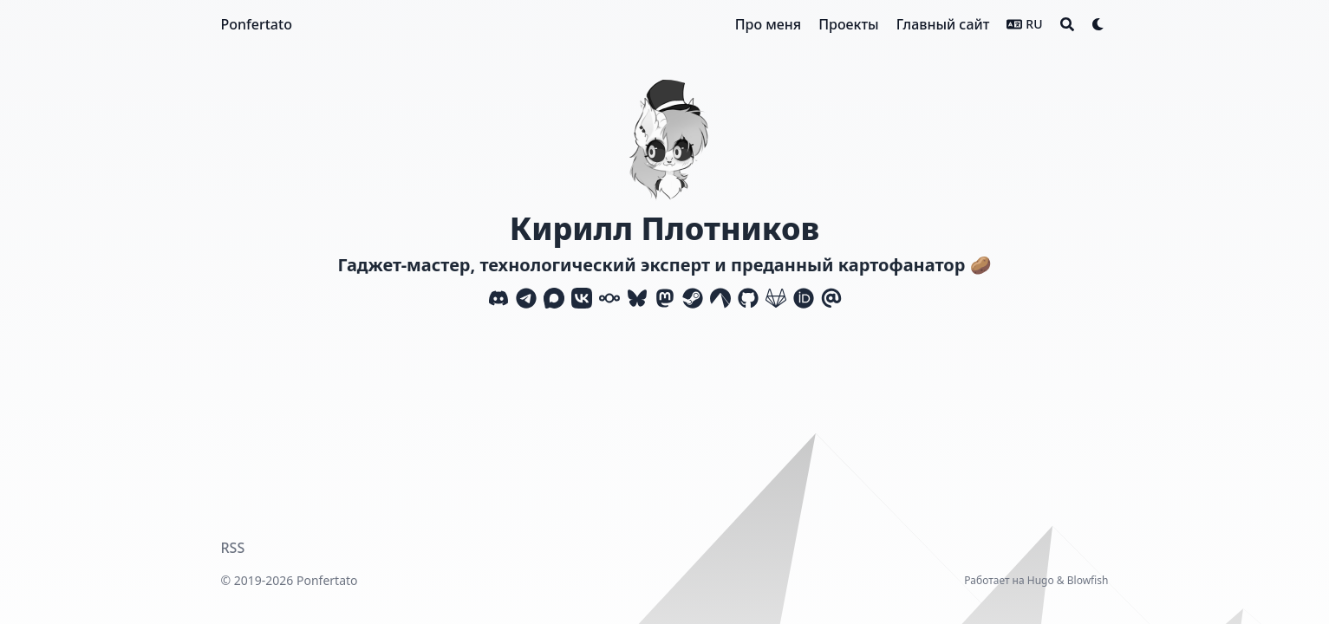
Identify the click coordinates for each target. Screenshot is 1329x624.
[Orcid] (804, 298)
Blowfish (1088, 580)
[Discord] (498, 298)
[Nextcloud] (609, 298)
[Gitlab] (776, 298)
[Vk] (582, 298)
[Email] (831, 298)
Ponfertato (256, 24)
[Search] (1067, 24)
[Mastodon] (665, 298)
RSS (233, 547)
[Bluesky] (637, 298)
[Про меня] (768, 24)
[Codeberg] (720, 298)
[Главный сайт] (943, 24)
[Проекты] (848, 24)
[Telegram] (526, 298)
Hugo (1040, 580)
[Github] (748, 298)
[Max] (554, 298)
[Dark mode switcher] (1098, 24)
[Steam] (693, 298)
